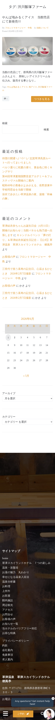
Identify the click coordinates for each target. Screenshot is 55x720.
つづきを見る (42, 99)
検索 (4, 123)
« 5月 (26, 375)
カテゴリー (8, 416)
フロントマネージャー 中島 (18, 28)
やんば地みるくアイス (17, 87)
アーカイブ (8, 393)
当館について (42, 28)
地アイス (33, 87)
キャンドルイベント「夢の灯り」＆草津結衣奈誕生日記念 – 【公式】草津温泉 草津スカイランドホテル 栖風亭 (27, 240)
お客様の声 (8, 256)
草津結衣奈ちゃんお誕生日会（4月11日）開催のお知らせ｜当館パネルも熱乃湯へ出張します (27, 230)
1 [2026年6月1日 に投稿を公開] (8, 337)
